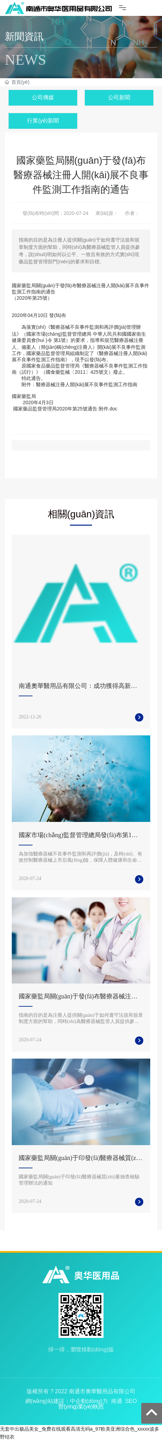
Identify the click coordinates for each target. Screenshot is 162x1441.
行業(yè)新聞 (43, 121)
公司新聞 (119, 97)
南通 (116, 1401)
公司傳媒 (43, 97)
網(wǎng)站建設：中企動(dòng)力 (66, 1401)
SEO (131, 1401)
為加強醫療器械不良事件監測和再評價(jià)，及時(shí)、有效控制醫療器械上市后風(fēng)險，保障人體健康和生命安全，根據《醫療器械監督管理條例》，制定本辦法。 (80, 860)
